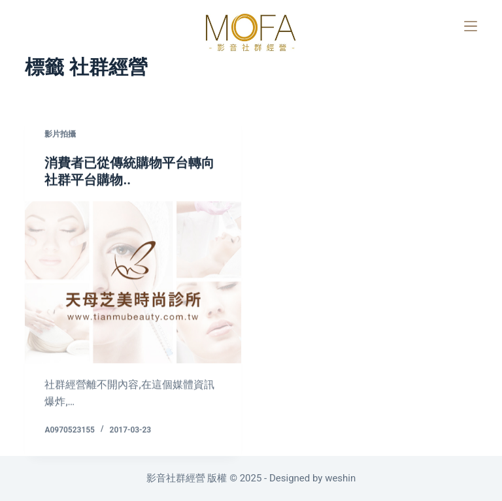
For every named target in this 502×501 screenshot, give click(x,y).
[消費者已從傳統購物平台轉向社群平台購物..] (133, 283)
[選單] (470, 26)
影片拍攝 (60, 134)
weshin (340, 478)
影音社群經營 (177, 478)
